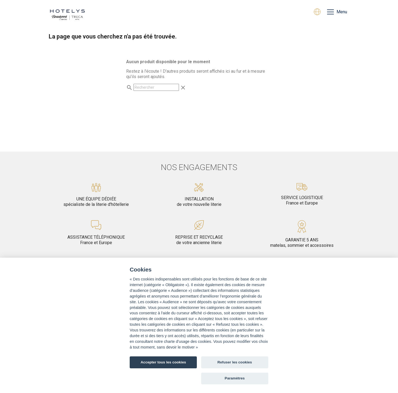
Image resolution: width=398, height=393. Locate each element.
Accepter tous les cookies (163, 362)
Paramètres (235, 378)
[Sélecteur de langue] (317, 12)
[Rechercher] (156, 87)
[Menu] (337, 12)
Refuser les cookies (234, 362)
